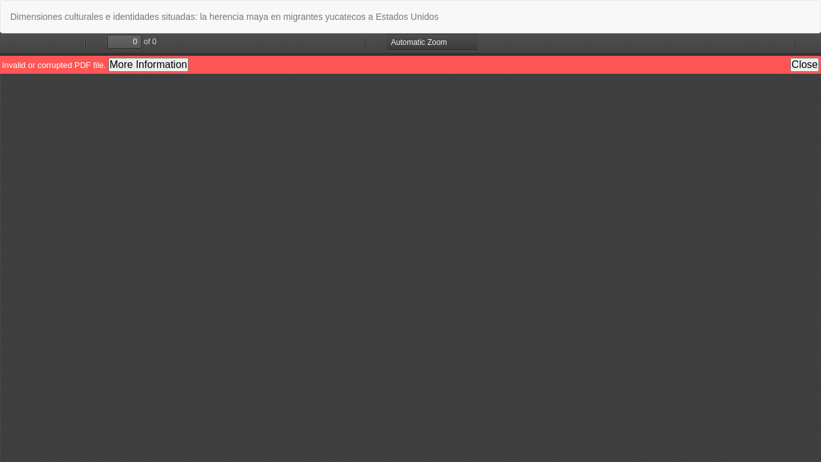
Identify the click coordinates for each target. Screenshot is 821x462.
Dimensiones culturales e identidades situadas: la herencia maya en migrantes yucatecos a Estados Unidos (224, 17)
